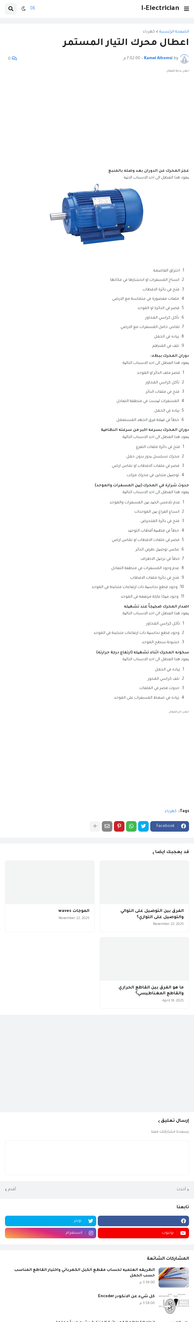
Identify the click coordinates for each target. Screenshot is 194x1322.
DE (32, 9)
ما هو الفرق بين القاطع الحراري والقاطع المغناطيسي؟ (151, 990)
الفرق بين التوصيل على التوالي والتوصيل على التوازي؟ (152, 914)
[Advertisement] (97, 118)
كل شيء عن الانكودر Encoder (126, 1296)
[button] (186, 9)
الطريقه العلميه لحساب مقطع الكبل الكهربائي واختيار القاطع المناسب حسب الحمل (84, 1273)
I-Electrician (160, 8)
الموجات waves (73, 911)
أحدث (181, 1189)
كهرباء (149, 32)
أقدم (12, 1189)
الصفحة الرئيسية (174, 32)
